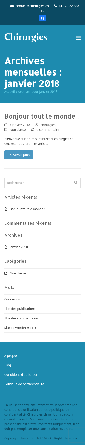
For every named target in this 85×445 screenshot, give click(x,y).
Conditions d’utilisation (21, 374)
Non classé (18, 129)
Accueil (9, 91)
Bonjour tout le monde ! (41, 116)
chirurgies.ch (29, 438)
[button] (78, 38)
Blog (7, 365)
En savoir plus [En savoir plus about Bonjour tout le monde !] (19, 154)
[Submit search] (76, 183)
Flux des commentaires (21, 318)
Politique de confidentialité (24, 384)
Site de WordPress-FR (20, 328)
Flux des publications (20, 309)
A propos (11, 355)
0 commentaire (47, 129)
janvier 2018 (19, 247)
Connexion (12, 299)
